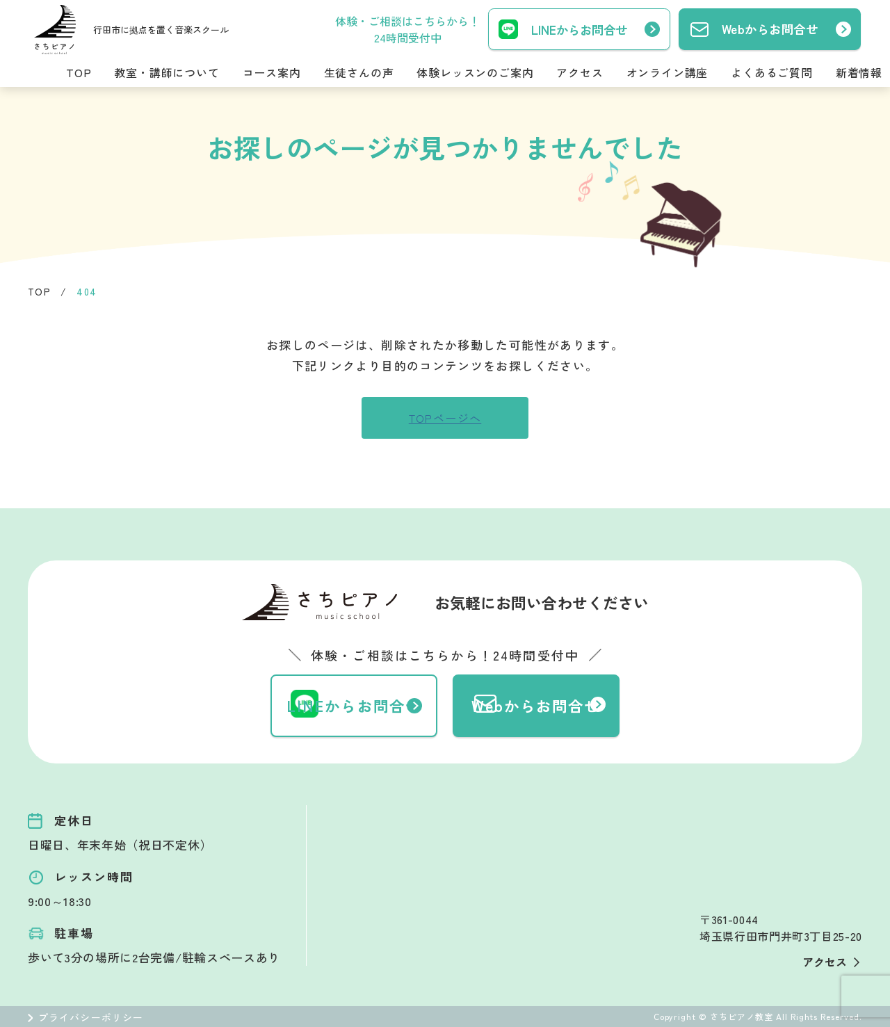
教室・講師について (166, 72)
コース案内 (272, 72)
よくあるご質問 (772, 72)
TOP (78, 72)
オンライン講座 (667, 72)
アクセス (579, 72)
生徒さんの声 (359, 72)
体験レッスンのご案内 (474, 72)
